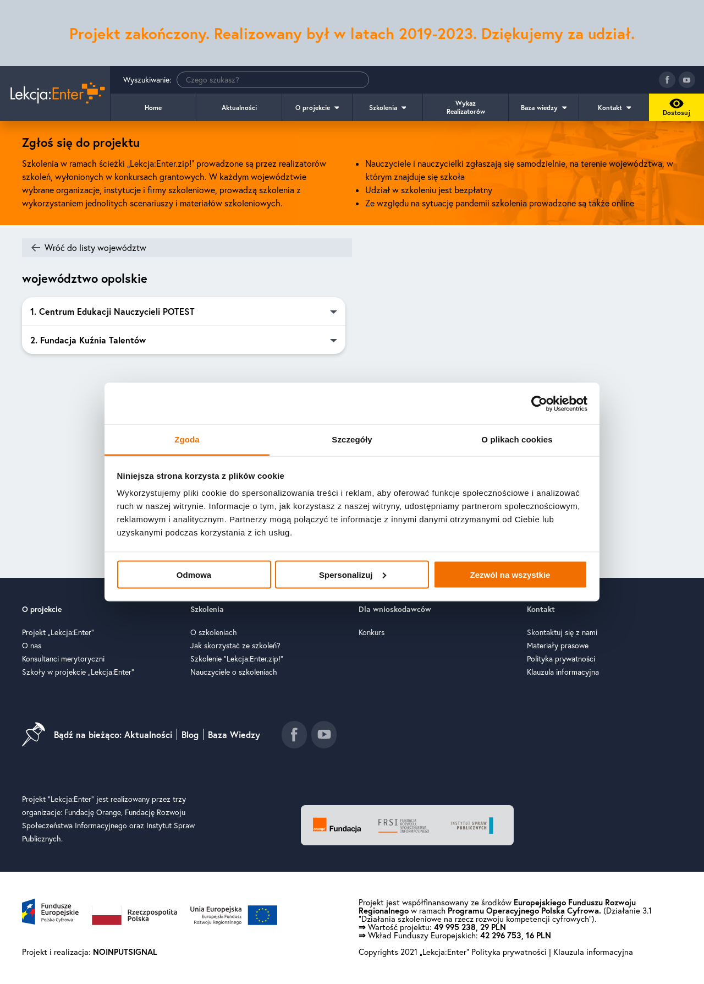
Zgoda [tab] (187, 439)
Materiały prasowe (557, 647)
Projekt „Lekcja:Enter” (58, 634)
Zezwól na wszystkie (510, 574)
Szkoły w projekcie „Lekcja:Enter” (78, 674)
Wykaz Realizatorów (466, 107)
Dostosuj (675, 110)
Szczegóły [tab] (352, 439)
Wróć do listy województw (95, 247)
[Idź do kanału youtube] (687, 80)
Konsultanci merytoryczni (63, 660)
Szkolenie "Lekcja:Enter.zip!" (236, 660)
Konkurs (371, 634)
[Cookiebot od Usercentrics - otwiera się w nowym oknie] (539, 403)
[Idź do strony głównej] (55, 93)
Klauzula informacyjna (563, 674)
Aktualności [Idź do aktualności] (148, 736)
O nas (31, 647)
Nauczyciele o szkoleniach (233, 674)
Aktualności (239, 107)
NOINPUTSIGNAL (125, 953)
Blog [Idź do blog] (190, 736)
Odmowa (194, 574)
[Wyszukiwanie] (273, 80)
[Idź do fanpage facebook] (667, 80)
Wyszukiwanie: (246, 80)
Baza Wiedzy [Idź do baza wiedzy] (234, 736)
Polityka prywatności (561, 660)
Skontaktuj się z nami (562, 634)
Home (153, 107)
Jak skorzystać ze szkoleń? (235, 647)
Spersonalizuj (352, 574)
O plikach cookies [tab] (516, 439)
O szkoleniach (213, 634)
